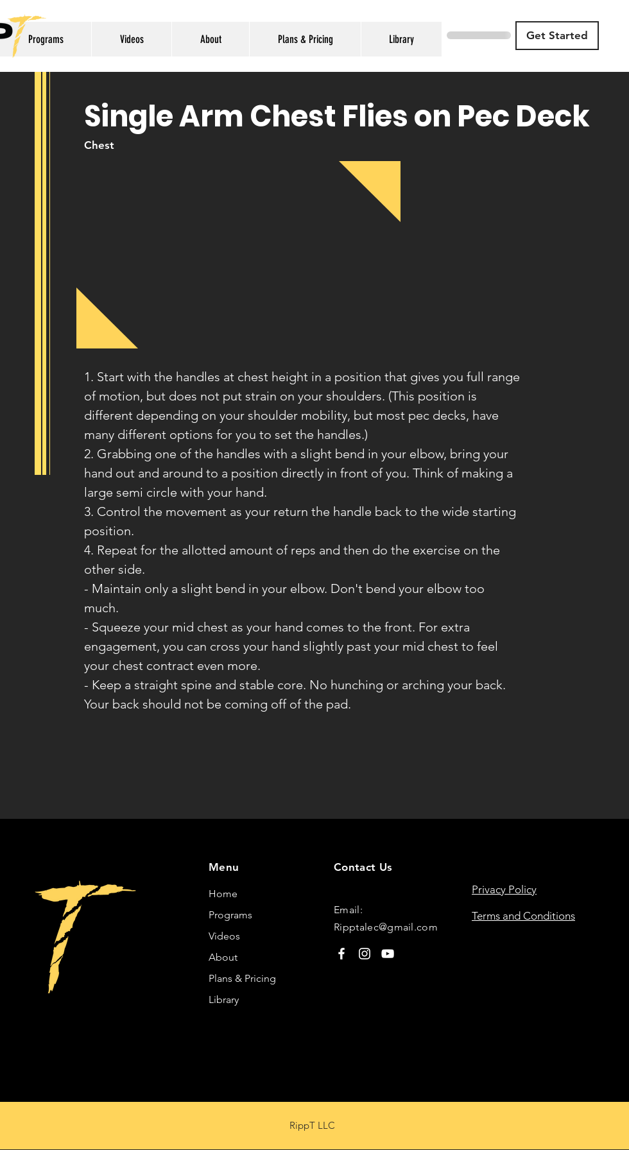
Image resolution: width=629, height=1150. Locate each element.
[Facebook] (341, 953)
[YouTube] (387, 953)
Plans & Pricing (242, 978)
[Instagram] (364, 953)
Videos (224, 936)
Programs (230, 915)
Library (224, 999)
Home (223, 894)
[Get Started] (557, 35)
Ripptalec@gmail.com (386, 927)
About (223, 957)
